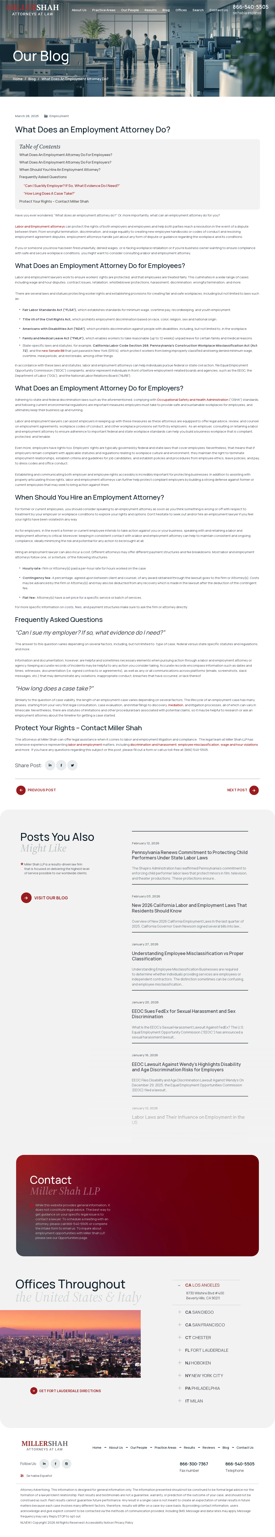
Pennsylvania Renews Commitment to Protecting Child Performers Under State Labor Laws (184, 854)
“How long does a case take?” (51, 193)
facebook (61, 765)
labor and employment (85, 744)
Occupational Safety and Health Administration (192, 399)
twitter (72, 765)
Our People (128, 10)
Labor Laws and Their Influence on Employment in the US (189, 1119)
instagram (67, 1463)
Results (149, 10)
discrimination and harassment (153, 744)
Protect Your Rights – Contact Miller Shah (54, 201)
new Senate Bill (53, 350)
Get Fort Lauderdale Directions (70, 1390)
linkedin (44, 1463)
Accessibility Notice (100, 1522)
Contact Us (217, 10)
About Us (77, 10)
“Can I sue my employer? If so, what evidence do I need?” (72, 185)
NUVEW (25, 1522)
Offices (179, 10)
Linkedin (50, 765)
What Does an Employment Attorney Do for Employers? (65, 162)
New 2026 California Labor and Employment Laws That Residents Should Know (184, 907)
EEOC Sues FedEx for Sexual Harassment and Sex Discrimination (184, 1013)
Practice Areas (102, 10)
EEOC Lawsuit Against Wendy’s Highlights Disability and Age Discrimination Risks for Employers (187, 1066)
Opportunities (68, 1237)
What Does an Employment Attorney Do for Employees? (66, 155)
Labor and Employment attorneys (40, 226)
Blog (164, 10)
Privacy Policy (125, 1522)
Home (96, 1447)
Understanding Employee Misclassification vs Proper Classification (188, 955)
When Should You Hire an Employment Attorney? (60, 169)
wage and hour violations (239, 744)
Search (196, 10)
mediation (175, 705)
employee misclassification (198, 744)
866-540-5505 (250, 7)
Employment (59, 116)
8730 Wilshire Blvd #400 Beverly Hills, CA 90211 (205, 1295)
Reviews (208, 1447)
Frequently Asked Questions (43, 177)
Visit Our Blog (51, 899)
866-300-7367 (194, 1464)
